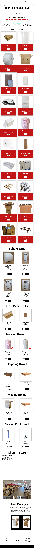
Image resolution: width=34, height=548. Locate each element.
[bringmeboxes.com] (17, 470)
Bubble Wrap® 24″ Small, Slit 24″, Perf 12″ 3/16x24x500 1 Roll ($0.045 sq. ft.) (8, 267)
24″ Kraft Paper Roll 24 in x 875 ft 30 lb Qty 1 (8, 323)
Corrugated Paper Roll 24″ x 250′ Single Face (25, 323)
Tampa (26, 11)
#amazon (8, 515)
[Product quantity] (6, 274)
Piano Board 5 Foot (8, 441)
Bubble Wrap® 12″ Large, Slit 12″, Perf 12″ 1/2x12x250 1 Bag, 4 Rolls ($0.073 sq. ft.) (26, 294)
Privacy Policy (7, 541)
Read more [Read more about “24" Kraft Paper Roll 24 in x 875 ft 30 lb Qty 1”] (9, 329)
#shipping (5, 515)
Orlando (21, 11)
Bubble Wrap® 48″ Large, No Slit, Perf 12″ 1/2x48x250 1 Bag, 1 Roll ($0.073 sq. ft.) (8, 294)
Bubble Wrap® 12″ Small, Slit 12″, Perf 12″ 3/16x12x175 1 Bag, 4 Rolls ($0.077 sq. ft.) (26, 267)
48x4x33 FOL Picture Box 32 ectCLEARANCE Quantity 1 (25, 383)
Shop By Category (17, 29)
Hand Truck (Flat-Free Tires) (25, 441)
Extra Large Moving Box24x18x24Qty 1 (8, 413)
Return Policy (7, 540)
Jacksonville (9, 11)
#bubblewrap (6, 516)
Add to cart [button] (9, 301)
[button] (2, 2)
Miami (15, 11)
